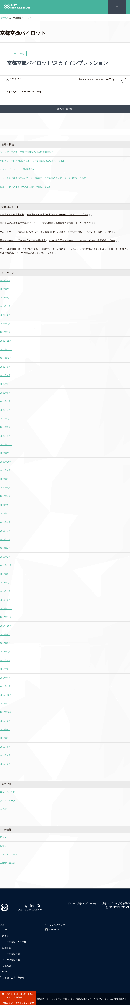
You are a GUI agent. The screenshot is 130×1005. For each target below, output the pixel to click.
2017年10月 (6, 625)
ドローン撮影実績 (11, 953)
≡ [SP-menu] (117, 7)
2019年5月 (5, 539)
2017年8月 (5, 643)
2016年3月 (5, 764)
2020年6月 (5, 487)
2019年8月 (5, 522)
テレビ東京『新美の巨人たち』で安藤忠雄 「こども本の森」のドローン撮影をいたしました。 (46, 177)
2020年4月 (5, 496)
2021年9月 (5, 366)
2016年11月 (6, 703)
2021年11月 (6, 349)
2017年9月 (5, 634)
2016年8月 (5, 729)
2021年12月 (6, 340)
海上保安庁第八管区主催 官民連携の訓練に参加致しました (29, 152)
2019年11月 (6, 513)
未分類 (3, 809)
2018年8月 (5, 574)
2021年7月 (5, 384)
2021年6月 (5, 392)
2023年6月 (5, 280)
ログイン (4, 837)
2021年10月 (6, 358)
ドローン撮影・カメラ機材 (15, 941)
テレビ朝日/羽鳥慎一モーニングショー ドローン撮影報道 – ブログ (82, 240)
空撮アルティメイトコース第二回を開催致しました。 (26, 186)
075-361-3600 (18, 1002)
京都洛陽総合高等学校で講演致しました (19, 223)
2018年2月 (5, 600)
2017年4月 (5, 677)
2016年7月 (5, 738)
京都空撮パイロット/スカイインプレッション (59, 63)
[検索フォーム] (61, 131)
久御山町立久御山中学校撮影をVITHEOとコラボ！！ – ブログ (57, 214)
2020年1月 (5, 505)
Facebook (54, 929)
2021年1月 (5, 436)
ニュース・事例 (7, 792)
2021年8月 (5, 375)
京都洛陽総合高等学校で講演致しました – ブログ (66, 223)
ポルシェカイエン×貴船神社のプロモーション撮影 (24, 231)
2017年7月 (5, 651)
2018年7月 (5, 582)
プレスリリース (7, 800)
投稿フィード (6, 845)
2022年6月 (5, 315)
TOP (4, 929)
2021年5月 (5, 401)
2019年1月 (5, 556)
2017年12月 (6, 608)
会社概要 (6, 965)
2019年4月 (5, 548)
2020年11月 (6, 453)
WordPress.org (7, 863)
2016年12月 (6, 694)
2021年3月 (5, 418)
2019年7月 (5, 530)
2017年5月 (5, 669)
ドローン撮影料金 (11, 959)
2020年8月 (5, 470)
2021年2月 (5, 427)
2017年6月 (5, 660)
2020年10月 (6, 461)
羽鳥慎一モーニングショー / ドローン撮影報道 (23, 240)
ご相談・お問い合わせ (13, 977)
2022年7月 (5, 306)
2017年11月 (6, 617)
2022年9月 (5, 297)
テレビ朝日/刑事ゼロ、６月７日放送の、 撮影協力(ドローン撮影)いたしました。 (39, 249)
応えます (6, 935)
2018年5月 (5, 591)
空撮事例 (6, 947)
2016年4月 (5, 755)
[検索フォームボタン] (127, 131)
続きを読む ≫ (65, 108)
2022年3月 (5, 323)
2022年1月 (5, 332)
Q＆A (5, 971)
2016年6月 (5, 746)
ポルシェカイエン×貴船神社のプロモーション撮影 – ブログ (81, 231)
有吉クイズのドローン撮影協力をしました (21, 169)
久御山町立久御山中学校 (12, 214)
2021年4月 (5, 410)
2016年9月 (5, 721)
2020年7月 (5, 479)
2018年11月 (6, 565)
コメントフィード (9, 854)
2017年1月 (5, 686)
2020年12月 (6, 444)
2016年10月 (6, 712)
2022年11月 (6, 289)
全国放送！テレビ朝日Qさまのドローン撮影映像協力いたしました (32, 160)
